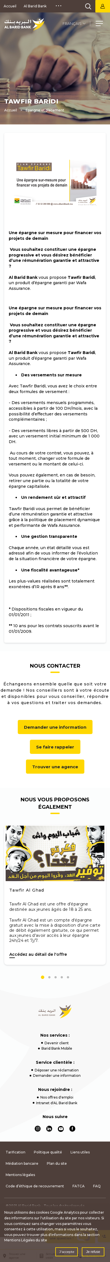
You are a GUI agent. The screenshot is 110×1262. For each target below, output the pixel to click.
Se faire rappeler (55, 747)
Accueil (10, 6)
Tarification (15, 1152)
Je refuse (93, 1252)
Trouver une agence (55, 766)
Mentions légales (20, 1175)
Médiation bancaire (22, 1163)
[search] (88, 6)
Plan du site (57, 1163)
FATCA (78, 1186)
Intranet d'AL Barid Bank (56, 1103)
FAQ (97, 1186)
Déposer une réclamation (57, 1070)
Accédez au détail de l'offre (38, 954)
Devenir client (57, 1043)
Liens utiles (80, 1152)
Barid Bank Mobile (56, 1048)
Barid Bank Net (102, 6)
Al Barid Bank (35, 6)
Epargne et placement (45, 110)
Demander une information (55, 727)
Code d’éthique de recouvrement (35, 1186)
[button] (99, 24)
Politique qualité (48, 1152)
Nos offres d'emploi (56, 1097)
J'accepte (66, 1252)
